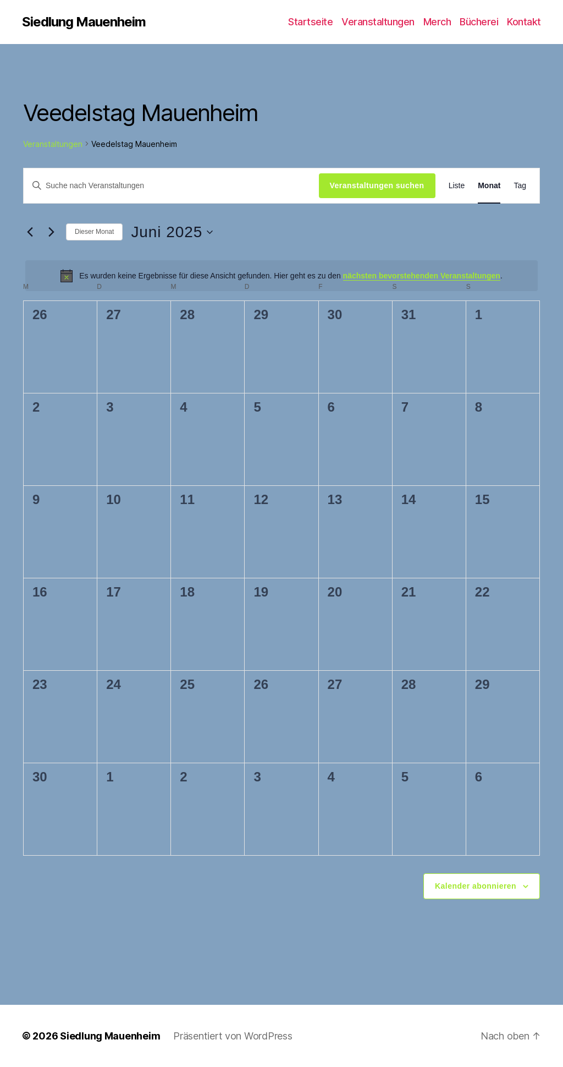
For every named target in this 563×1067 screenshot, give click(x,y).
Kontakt (524, 22)
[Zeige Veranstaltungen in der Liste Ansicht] (457, 185)
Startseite (310, 22)
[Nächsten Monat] (51, 232)
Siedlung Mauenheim (84, 22)
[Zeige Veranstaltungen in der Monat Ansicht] (489, 185)
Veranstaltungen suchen (377, 185)
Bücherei (479, 22)
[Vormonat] (29, 232)
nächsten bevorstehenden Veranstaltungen (421, 275)
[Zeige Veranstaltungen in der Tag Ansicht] (520, 185)
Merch (437, 22)
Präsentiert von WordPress (232, 1036)
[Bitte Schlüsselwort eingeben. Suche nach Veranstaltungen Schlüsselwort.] (171, 185)
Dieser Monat (94, 232)
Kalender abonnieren (475, 886)
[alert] (281, 275)
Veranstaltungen (378, 22)
